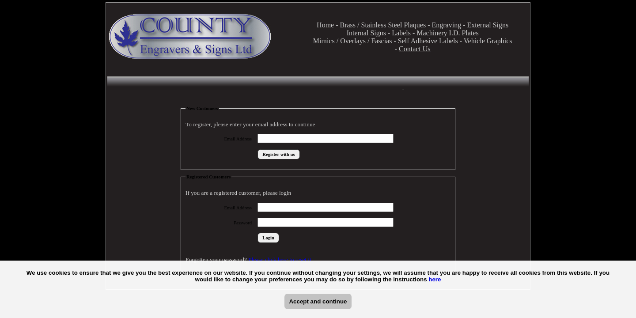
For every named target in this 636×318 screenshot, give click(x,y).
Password (243, 222)
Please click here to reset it (279, 259)
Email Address (238, 138)
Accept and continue (318, 301)
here (434, 279)
